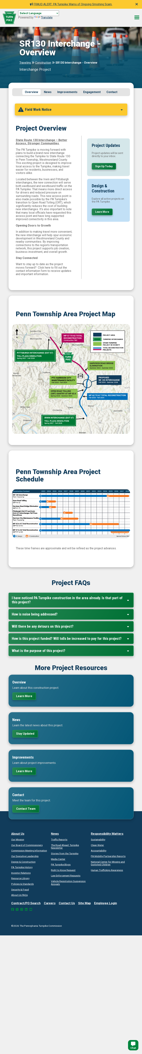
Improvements (67, 92)
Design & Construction (23, 862)
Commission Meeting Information (29, 851)
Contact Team (26, 809)
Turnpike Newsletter (65, 847)
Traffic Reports (59, 840)
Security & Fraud (20, 890)
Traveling (25, 62)
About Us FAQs (19, 896)
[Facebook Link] (12, 910)
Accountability (98, 851)
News (48, 92)
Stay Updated (25, 734)
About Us (17, 834)
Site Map (84, 904)
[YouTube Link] (30, 910)
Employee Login (105, 904)
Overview (31, 92)
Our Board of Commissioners (27, 846)
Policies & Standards (22, 885)
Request (63, 871)
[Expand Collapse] (122, 110)
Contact (111, 92)
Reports (108, 857)
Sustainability (98, 840)
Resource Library (20, 879)
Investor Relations (21, 873)
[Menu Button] (136, 17)
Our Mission (17, 840)
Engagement (92, 92)
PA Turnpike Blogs (61, 865)
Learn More (102, 212)
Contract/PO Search (26, 904)
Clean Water (97, 846)
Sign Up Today (104, 167)
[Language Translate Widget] (38, 13)
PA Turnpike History (21, 868)
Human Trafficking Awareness (107, 871)
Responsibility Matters (107, 834)
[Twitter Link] (17, 910)
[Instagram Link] (21, 910)
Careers (49, 904)
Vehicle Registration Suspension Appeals (68, 884)
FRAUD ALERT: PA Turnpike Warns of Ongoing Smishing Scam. (71, 4)
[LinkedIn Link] (26, 910)
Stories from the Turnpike (64, 854)
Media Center (58, 860)
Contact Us (67, 904)
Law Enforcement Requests (65, 876)
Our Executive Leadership (25, 857)
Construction (43, 62)
